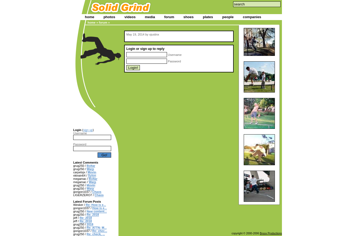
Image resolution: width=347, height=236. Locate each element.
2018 (90, 224)
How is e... (99, 208)
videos (130, 17)
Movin (92, 172)
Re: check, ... (96, 234)
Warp (90, 169)
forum (169, 17)
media (150, 17)
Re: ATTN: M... (97, 227)
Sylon (92, 175)
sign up (88, 130)
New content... (97, 211)
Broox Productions (271, 233)
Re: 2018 (93, 214)
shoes (189, 17)
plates (208, 17)
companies (252, 17)
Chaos (96, 191)
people (228, 17)
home (89, 17)
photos (109, 17)
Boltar (91, 165)
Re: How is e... (96, 204)
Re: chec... (99, 230)
